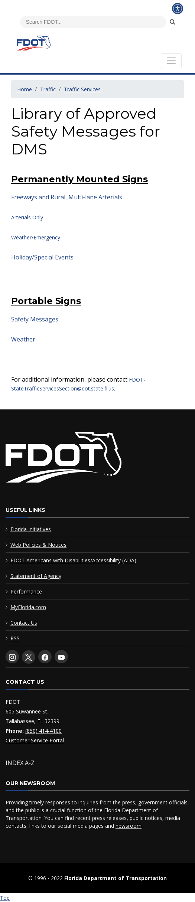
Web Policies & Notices (38, 544)
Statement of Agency (35, 575)
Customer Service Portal (35, 740)
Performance (26, 591)
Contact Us (23, 622)
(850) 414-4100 (43, 730)
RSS (15, 638)
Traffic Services (82, 89)
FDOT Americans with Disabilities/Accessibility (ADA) (73, 560)
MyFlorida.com (28, 607)
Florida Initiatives (30, 529)
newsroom (129, 825)
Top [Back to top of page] (5, 897)
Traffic (48, 89)
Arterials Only (27, 217)
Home (24, 89)
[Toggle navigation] (171, 60)
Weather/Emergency (35, 237)
